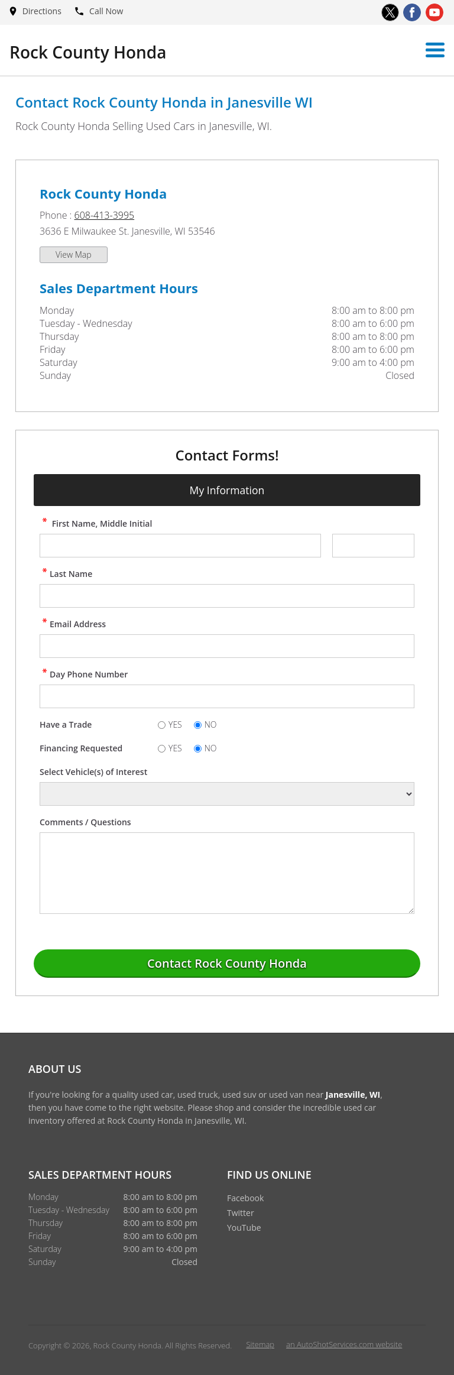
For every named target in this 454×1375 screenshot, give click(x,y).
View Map (74, 254)
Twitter (240, 1212)
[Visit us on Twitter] (390, 12)
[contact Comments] (227, 873)
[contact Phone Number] (227, 696)
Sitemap (260, 1344)
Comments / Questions (85, 822)
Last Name (66, 573)
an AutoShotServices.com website (344, 1344)
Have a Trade (66, 724)
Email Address (73, 624)
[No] (198, 725)
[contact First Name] (180, 545)
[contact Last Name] (227, 596)
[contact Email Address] (227, 646)
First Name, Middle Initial (96, 523)
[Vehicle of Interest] (227, 794)
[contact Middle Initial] (373, 545)
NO (211, 724)
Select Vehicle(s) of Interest (93, 771)
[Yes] (162, 725)
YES (175, 724)
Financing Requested (81, 748)
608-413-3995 (104, 215)
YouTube (244, 1227)
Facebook (245, 1198)
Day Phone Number (84, 674)
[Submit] (227, 963)
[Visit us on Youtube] (434, 12)
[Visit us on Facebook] (412, 12)
